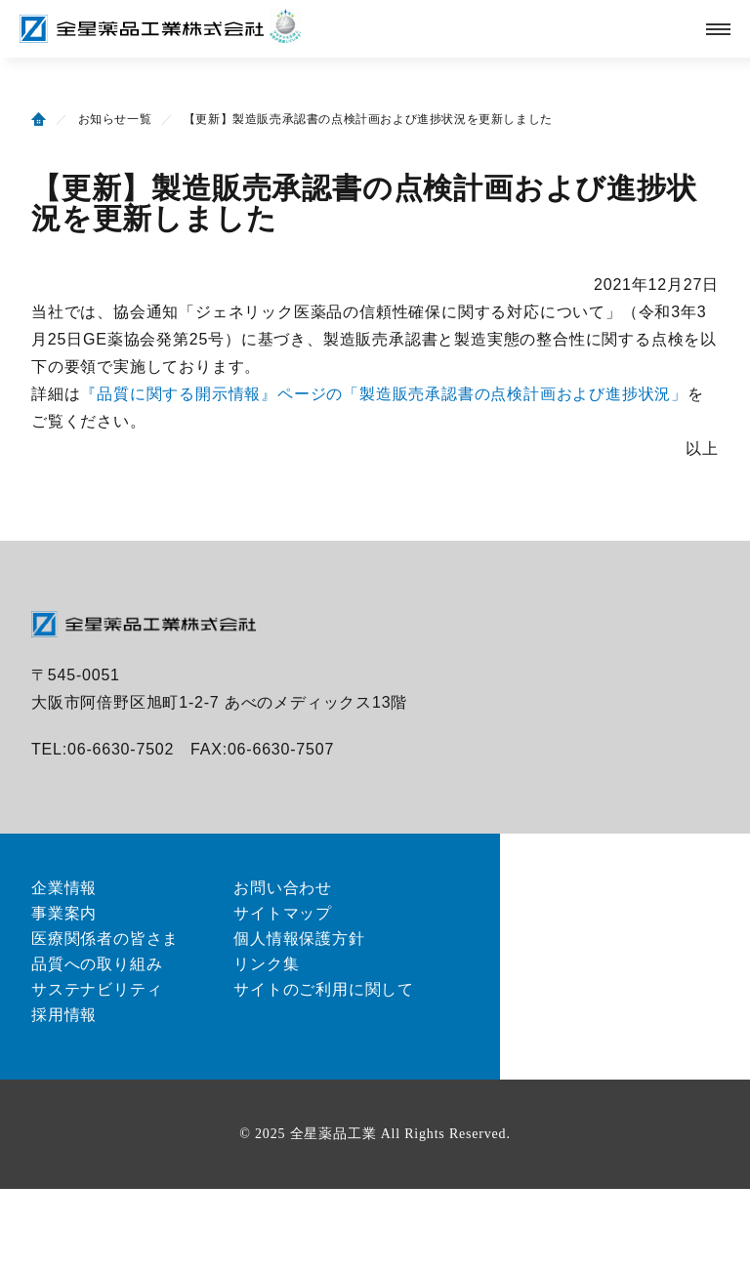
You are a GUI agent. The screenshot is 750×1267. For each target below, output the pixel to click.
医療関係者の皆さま (105, 938)
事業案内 (64, 913)
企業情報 (64, 887)
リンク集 (266, 964)
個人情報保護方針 (298, 938)
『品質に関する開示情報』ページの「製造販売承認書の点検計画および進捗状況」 (384, 394)
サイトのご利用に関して (323, 989)
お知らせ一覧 (115, 119)
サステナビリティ (96, 989)
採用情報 (64, 1014)
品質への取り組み (96, 964)
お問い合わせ (282, 887)
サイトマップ (282, 913)
